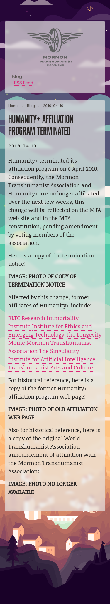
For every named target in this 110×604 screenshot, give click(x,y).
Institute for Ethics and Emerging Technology (50, 330)
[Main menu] (101, 8)
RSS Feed (23, 82)
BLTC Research (26, 318)
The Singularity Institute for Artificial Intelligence (51, 355)
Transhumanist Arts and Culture (50, 367)
